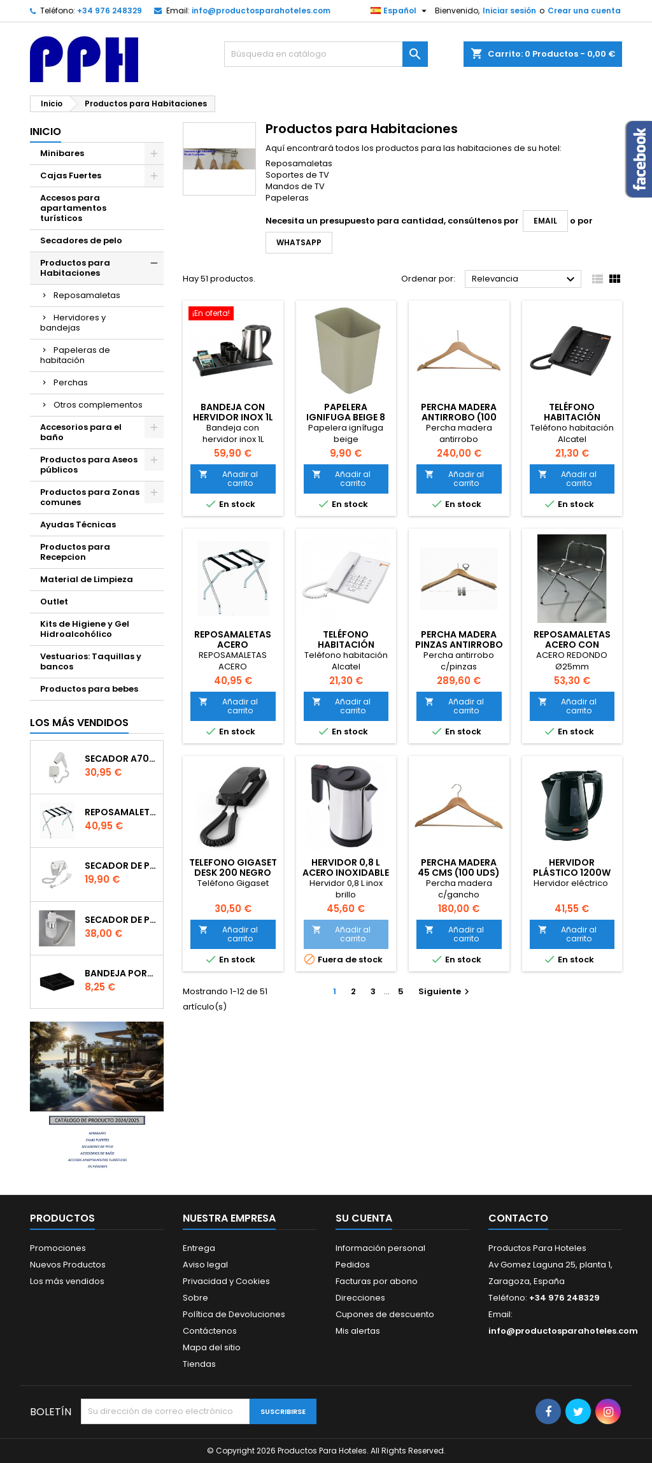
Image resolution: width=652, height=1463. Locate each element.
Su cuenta (364, 1218)
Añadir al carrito (228, 479)
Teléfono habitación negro (572, 417)
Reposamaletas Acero (121, 812)
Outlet (54, 602)
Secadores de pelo (81, 240)
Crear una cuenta (584, 10)
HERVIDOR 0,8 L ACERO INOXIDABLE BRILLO (345, 872)
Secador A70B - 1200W (121, 758)
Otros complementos (98, 405)
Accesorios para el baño (81, 432)
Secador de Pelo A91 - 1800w (121, 920)
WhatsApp (299, 242)
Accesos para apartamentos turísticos (73, 208)
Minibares (62, 153)
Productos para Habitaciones (75, 268)
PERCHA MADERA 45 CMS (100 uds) (459, 867)
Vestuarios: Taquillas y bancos (90, 661)
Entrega (199, 1248)
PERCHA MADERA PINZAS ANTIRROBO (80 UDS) (459, 644)
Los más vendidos (79, 722)
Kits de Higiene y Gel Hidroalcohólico (84, 629)
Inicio (45, 131)
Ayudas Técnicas (78, 524)
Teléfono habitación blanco (346, 644)
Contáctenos (210, 1331)
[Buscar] (326, 54)
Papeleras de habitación (75, 355)
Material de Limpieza (86, 579)
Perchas (70, 382)
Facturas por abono (377, 1281)
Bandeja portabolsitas (121, 973)
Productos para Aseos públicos (89, 464)
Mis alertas (358, 1331)
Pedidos (353, 1265)
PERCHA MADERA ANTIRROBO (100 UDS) (459, 417)
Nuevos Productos (68, 1265)
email (545, 220)
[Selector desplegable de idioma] (400, 11)
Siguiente (445, 991)
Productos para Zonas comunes (89, 497)
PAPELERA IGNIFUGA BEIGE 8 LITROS (345, 417)
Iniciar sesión (509, 10)
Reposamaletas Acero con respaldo (572, 644)
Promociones (58, 1248)
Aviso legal (205, 1265)
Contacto (518, 1218)
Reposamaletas (86, 295)
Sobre (195, 1298)
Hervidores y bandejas (73, 322)
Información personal (380, 1248)
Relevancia (525, 279)
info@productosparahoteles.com (261, 10)
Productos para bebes (89, 689)
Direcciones (360, 1298)
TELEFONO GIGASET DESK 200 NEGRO (233, 867)
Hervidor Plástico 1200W (572, 867)
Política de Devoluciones (234, 1314)
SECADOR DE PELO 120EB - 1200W (121, 865)
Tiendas (199, 1364)
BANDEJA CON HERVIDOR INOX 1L (233, 412)
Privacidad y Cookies (226, 1281)
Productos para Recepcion (75, 552)
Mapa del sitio (212, 1347)
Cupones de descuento (385, 1314)
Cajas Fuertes (70, 175)
